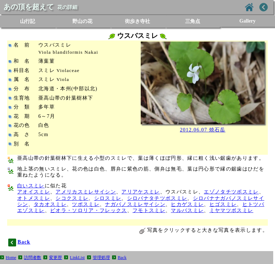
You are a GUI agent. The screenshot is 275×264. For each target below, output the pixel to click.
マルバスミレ (187, 210)
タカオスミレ (50, 204)
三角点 (192, 21)
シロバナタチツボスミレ (157, 198)
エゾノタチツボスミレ (231, 192)
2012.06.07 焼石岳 (202, 130)
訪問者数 (32, 257)
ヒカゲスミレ (187, 204)
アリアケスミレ (140, 192)
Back (122, 257)
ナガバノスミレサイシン (135, 204)
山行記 (27, 21)
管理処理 (101, 257)
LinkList (77, 257)
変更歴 (55, 257)
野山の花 (82, 21)
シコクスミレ (72, 198)
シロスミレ (108, 198)
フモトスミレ (148, 210)
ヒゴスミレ (223, 204)
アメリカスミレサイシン (86, 192)
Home (11, 257)
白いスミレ (31, 185)
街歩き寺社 (137, 21)
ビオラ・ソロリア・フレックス (88, 210)
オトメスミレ (33, 198)
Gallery (248, 21)
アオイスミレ (33, 192)
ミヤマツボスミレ (231, 210)
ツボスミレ (86, 204)
